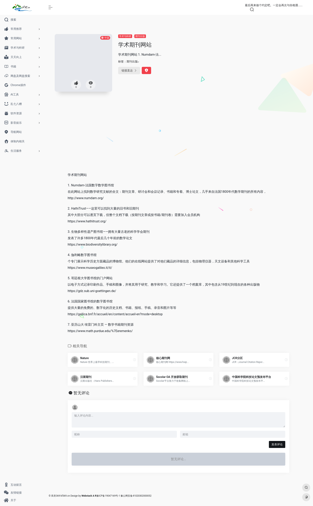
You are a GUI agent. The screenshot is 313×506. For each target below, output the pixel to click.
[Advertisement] (178, 139)
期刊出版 (140, 36)
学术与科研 (125, 36)
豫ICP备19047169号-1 (108, 495)
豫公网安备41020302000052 (136, 495)
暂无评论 (81, 393)
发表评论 (277, 444)
